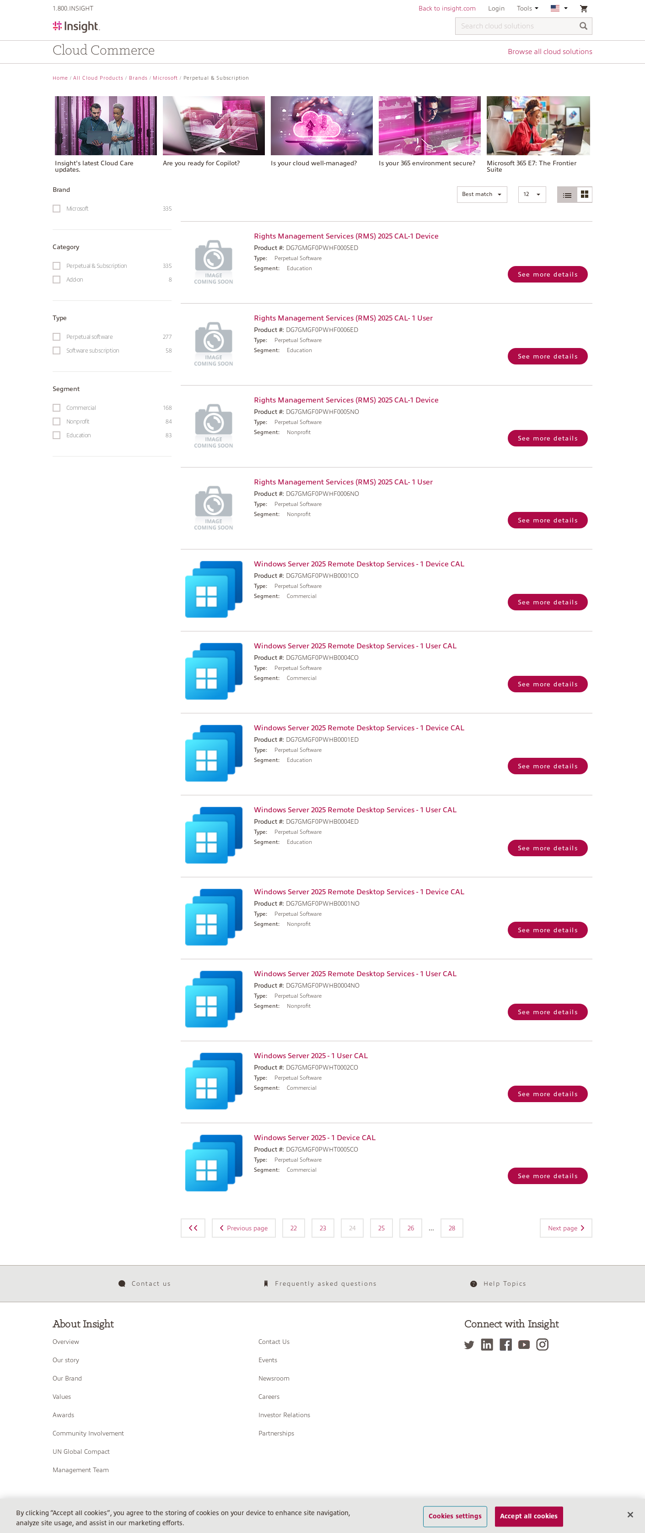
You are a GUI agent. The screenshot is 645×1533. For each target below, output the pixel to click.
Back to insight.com (447, 8)
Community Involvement (88, 1433)
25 (381, 1228)
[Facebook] (508, 1344)
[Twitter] (471, 1344)
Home (60, 78)
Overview (66, 1341)
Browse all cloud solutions (550, 52)
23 (323, 1228)
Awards (63, 1415)
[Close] (630, 1520)
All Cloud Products (98, 78)
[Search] (584, 27)
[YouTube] (526, 1344)
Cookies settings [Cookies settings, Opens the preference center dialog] (455, 1521)
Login (496, 8)
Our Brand (67, 1378)
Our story (66, 1360)
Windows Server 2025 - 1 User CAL (311, 1056)
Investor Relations (284, 1415)
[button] (482, 194)
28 (452, 1228)
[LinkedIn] (489, 1344)
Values (62, 1396)
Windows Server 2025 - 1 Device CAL (315, 1138)
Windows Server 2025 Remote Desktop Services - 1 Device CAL (359, 564)
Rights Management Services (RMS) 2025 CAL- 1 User (343, 318)
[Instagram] (544, 1344)
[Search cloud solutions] (523, 26)
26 (411, 1228)
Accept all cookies (529, 1521)
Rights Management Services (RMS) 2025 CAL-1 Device (346, 236)
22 (293, 1228)
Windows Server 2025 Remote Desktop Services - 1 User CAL (355, 646)
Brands (138, 78)
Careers (269, 1396)
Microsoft (165, 78)
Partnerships (276, 1433)
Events (267, 1360)
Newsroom (274, 1378)
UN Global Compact (81, 1451)
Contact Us (274, 1341)
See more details (548, 274)
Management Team (81, 1469)
